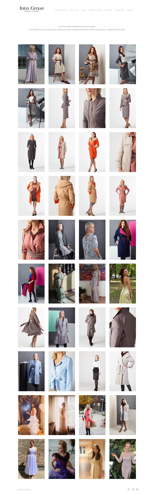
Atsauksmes (119, 10)
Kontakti (130, 10)
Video (83, 10)
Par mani (108, 10)
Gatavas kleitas (61, 10)
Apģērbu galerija (95, 10)
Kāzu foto (74, 10)
